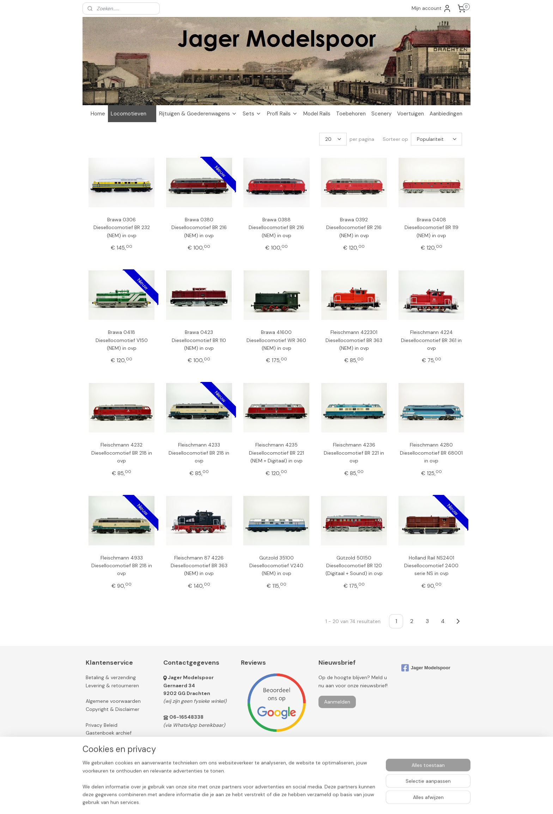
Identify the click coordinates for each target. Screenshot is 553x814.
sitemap (258, 800)
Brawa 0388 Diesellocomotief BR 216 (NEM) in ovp (276, 227)
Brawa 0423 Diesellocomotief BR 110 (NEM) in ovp (199, 340)
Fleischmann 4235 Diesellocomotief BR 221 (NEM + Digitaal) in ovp (276, 453)
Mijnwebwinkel (354, 800)
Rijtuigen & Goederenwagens (198, 113)
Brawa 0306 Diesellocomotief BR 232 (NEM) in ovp (121, 227)
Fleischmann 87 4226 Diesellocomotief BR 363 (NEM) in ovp (199, 565)
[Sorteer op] (436, 139)
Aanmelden (337, 702)
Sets (252, 113)
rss (272, 800)
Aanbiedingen (446, 113)
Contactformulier (183, 749)
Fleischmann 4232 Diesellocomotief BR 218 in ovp (121, 453)
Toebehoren (351, 113)
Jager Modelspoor (191, 677)
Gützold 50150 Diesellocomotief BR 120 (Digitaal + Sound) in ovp (354, 565)
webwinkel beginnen (296, 800)
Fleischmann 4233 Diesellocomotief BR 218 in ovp (199, 453)
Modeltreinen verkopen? (117, 749)
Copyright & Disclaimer (112, 709)
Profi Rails (282, 113)
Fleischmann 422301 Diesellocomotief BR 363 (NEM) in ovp (354, 340)
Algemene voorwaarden (113, 701)
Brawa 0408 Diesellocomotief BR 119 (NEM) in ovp (431, 227)
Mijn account (431, 8)
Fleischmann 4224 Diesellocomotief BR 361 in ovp (431, 340)
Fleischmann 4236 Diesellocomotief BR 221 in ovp (354, 453)
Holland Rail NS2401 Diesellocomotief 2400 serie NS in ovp (431, 565)
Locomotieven (132, 113)
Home (98, 113)
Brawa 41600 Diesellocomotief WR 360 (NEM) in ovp (276, 340)
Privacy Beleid (101, 725)
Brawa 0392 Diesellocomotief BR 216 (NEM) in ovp (354, 227)
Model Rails (316, 113)
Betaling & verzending (111, 677)
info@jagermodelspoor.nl (202, 740)
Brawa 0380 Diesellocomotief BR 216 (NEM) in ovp (199, 227)
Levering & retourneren (112, 685)
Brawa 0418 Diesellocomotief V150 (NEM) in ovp (122, 340)
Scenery (381, 113)
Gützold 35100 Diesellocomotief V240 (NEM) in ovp (276, 565)
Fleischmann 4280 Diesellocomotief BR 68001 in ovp (431, 453)
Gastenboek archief (109, 733)
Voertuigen (410, 113)
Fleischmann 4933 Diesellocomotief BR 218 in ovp (121, 565)
